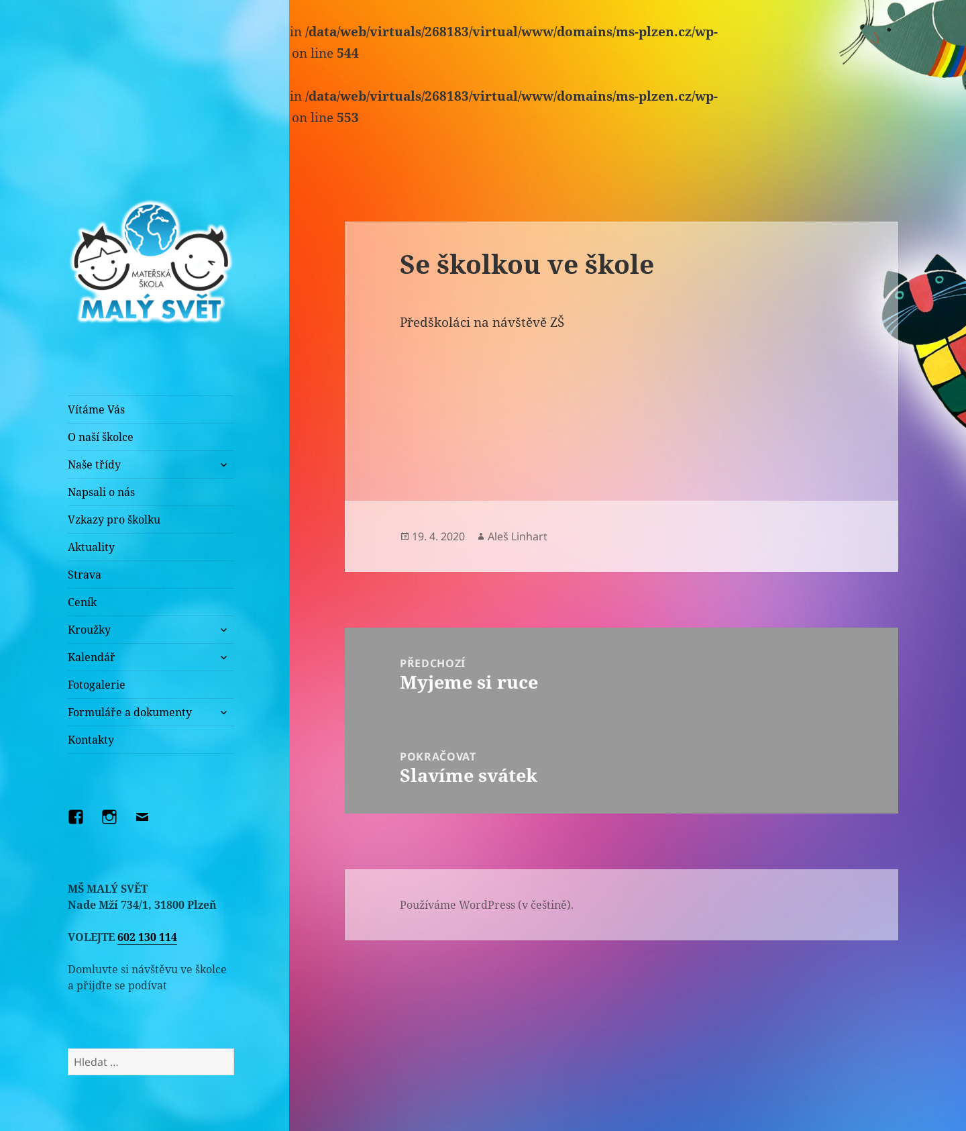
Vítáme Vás (96, 409)
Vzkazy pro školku (114, 519)
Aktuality (91, 547)
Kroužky (89, 629)
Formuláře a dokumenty (130, 712)
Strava (84, 574)
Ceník (82, 602)
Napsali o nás (101, 492)
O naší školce (100, 437)
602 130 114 (147, 937)
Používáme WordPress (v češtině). (487, 904)
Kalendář (91, 657)
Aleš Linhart (517, 536)
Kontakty (91, 739)
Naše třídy (94, 464)
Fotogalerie (96, 684)
